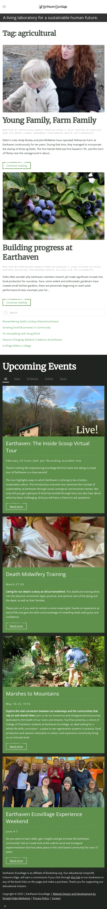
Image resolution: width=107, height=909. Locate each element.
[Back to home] (53, 7)
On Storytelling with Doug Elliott (21, 333)
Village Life (64, 269)
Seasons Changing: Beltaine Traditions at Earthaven (32, 339)
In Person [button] (32, 378)
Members (40, 133)
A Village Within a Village (17, 345)
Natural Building (15, 269)
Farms (27, 133)
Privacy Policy (41, 898)
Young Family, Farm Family (49, 120)
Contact (56, 898)
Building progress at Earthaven (37, 252)
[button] (4, 7)
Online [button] (49, 378)
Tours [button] (63, 378)
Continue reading (16, 165)
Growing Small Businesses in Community (27, 327)
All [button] (5, 378)
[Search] (53, 312)
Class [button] (17, 378)
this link (75, 877)
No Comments (84, 133)
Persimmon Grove (60, 133)
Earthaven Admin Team (35, 129)
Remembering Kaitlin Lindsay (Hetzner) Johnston (31, 321)
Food (96, 266)
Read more (16, 506)
